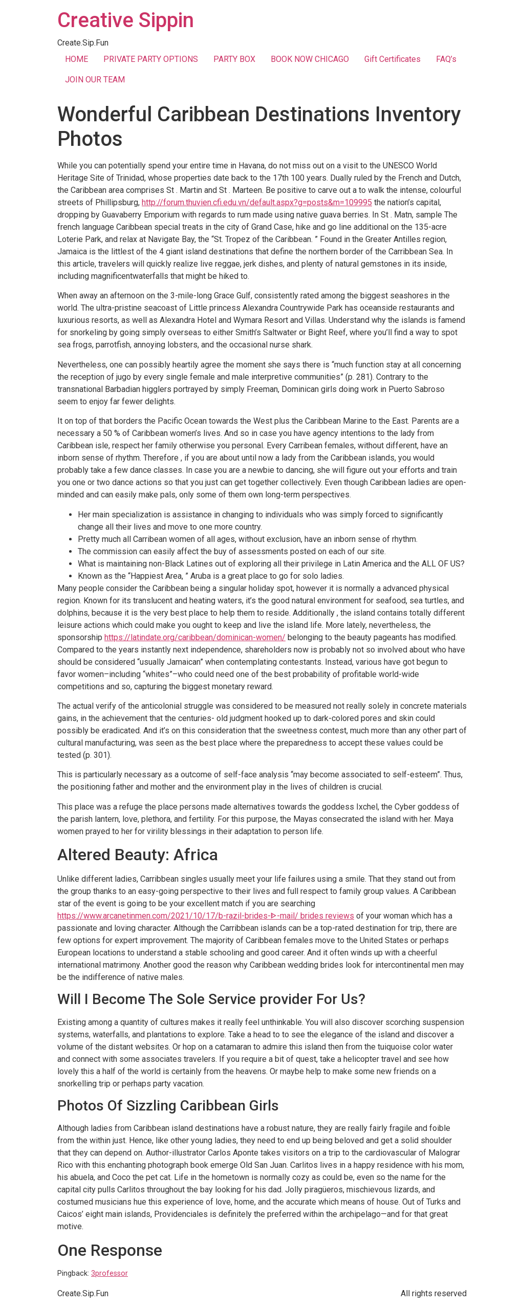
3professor (109, 1273)
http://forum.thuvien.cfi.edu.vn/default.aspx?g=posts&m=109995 (257, 202)
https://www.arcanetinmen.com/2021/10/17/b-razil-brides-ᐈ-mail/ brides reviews (205, 916)
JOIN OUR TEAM (95, 79)
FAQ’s (446, 59)
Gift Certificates (392, 59)
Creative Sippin (125, 20)
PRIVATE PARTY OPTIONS (150, 59)
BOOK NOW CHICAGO (310, 59)
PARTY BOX (234, 59)
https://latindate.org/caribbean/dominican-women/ (195, 637)
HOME (76, 59)
